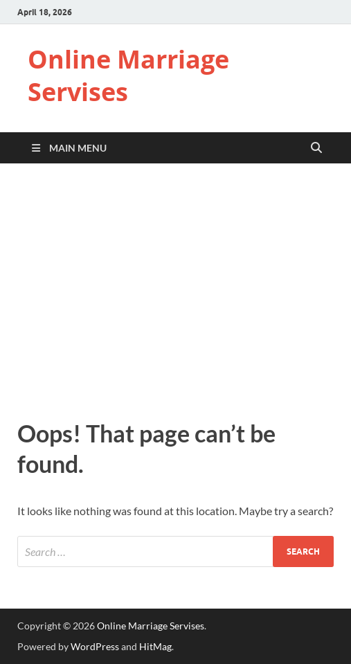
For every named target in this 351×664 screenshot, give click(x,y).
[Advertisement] (175, 288)
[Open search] (316, 148)
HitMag (155, 646)
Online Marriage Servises (128, 75)
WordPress (95, 646)
